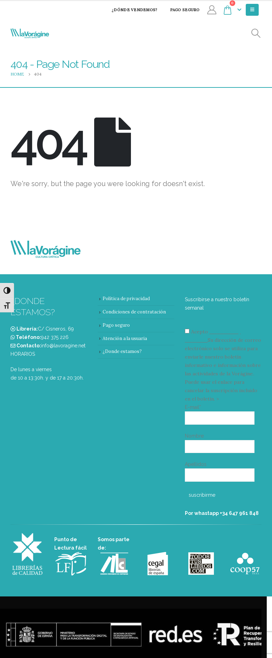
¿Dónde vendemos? (130, 9)
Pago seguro (180, 9)
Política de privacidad (126, 299)
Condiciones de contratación (134, 312)
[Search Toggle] (256, 33)
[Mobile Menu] (252, 10)
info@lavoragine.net (63, 345)
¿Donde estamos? (122, 351)
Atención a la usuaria (125, 338)
